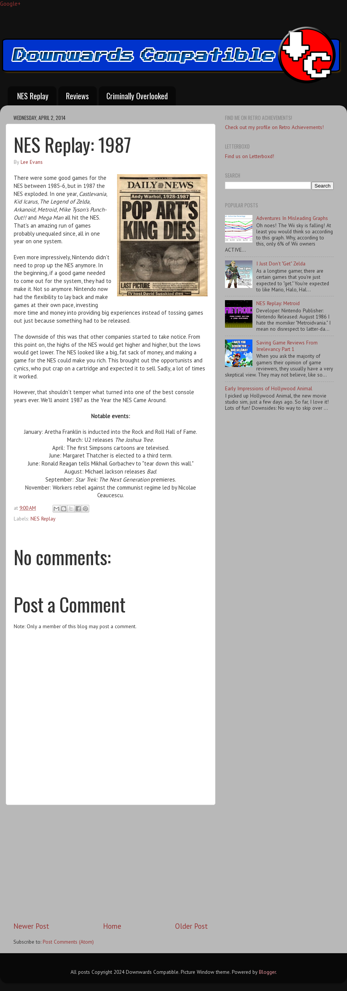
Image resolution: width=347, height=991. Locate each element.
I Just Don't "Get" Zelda (280, 263)
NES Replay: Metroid (278, 303)
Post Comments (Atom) (68, 941)
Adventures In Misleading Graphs (292, 218)
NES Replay (32, 96)
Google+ (10, 3)
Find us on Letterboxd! (249, 156)
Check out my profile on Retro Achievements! (274, 127)
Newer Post (31, 926)
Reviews (77, 96)
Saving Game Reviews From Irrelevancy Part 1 (287, 345)
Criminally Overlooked (137, 96)
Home (112, 926)
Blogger (267, 971)
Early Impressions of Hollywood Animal (268, 388)
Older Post (191, 926)
